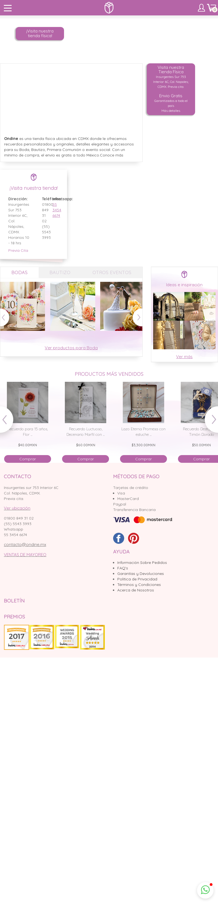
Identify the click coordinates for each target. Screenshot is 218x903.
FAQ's (122, 568)
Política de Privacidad (137, 579)
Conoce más (111, 155)
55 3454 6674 (53, 210)
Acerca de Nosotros (135, 590)
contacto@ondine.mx (25, 544)
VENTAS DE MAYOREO (25, 554)
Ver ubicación (17, 508)
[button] (205, 890)
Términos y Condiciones (139, 584)
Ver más (184, 356)
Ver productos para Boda (71, 347)
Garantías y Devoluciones (140, 573)
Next (209, 422)
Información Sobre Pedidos (142, 562)
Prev (9, 422)
